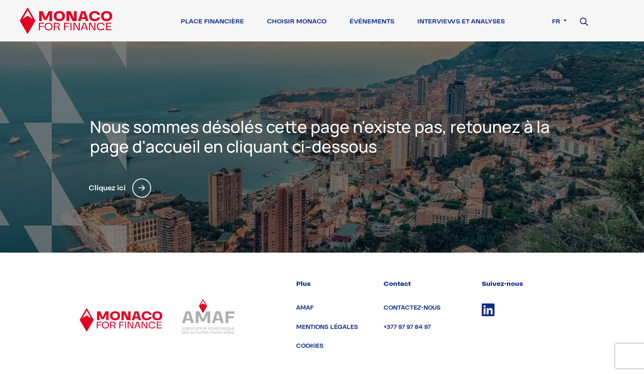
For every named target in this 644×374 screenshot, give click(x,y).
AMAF (305, 307)
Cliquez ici (120, 188)
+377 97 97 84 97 (407, 327)
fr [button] (557, 21)
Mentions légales (327, 327)
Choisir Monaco (297, 21)
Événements (372, 21)
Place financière (212, 21)
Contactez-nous (412, 307)
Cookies (310, 346)
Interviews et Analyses (461, 21)
